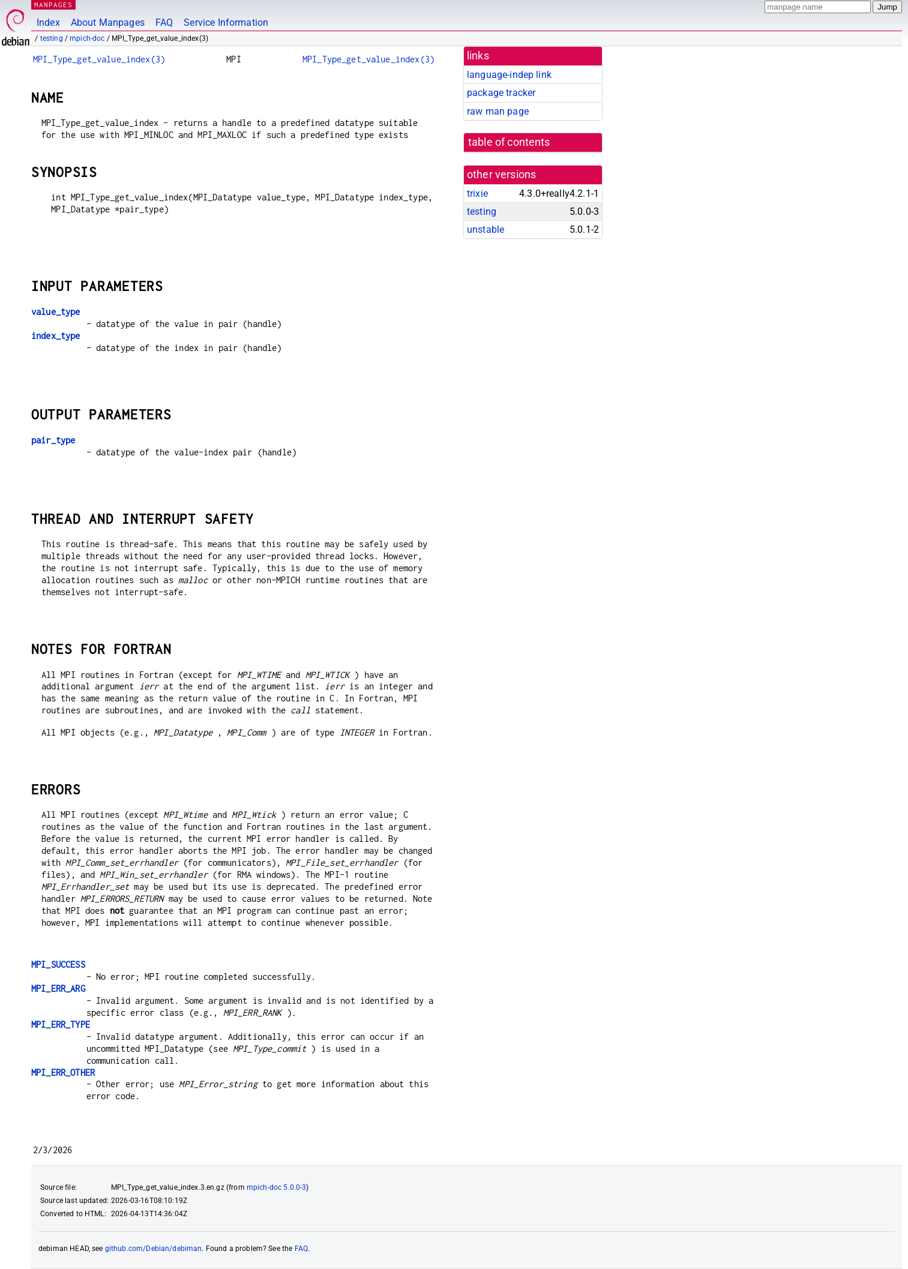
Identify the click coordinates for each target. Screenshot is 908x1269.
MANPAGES (53, 4)
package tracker (501, 92)
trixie (477, 193)
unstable (485, 229)
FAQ (164, 22)
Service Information (226, 22)
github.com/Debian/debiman (153, 1248)
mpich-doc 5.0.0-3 (277, 1187)
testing (51, 38)
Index (48, 22)
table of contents (509, 142)
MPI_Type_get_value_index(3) (99, 59)
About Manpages (108, 22)
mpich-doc (87, 38)
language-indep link (509, 74)
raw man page (498, 111)
